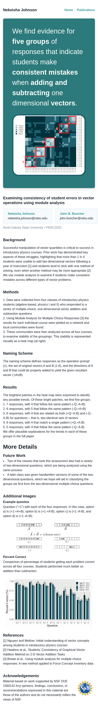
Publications (86, 10)
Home (68, 10)
